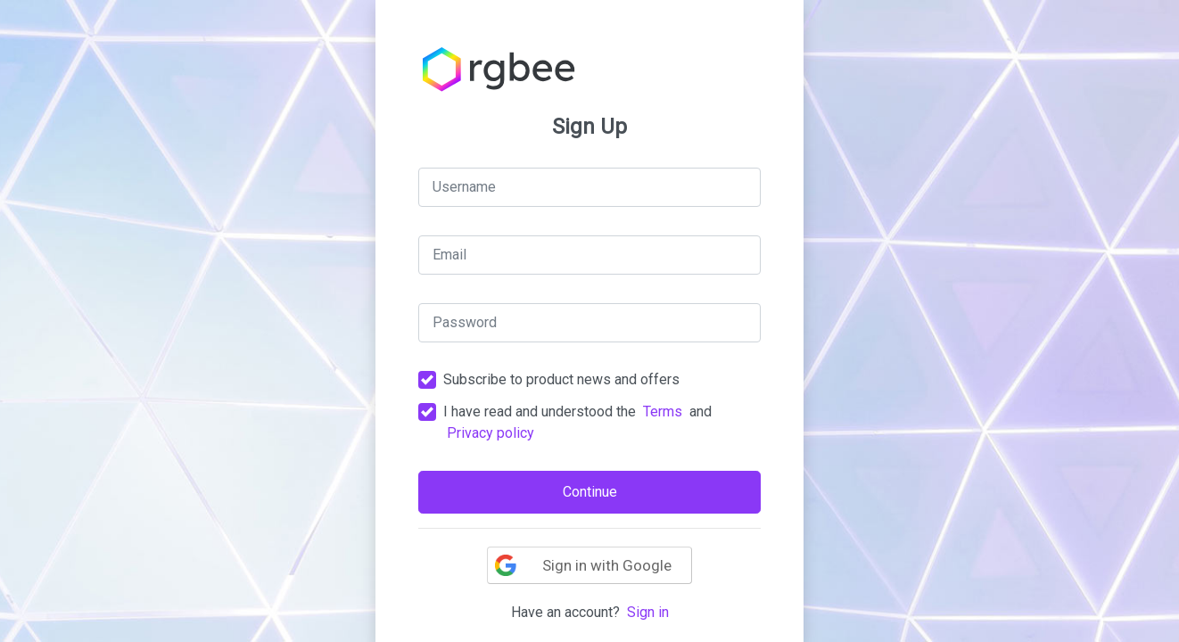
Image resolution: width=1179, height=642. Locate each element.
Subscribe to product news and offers (561, 379)
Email (449, 254)
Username (464, 186)
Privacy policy (490, 432)
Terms (662, 411)
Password (465, 322)
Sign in (648, 612)
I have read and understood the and (577, 422)
